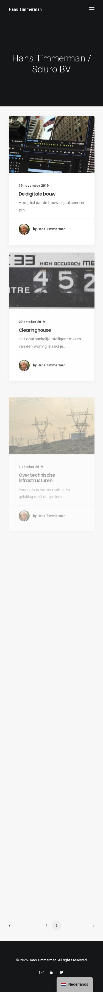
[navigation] (75, 984)
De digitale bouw (37, 194)
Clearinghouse (35, 348)
